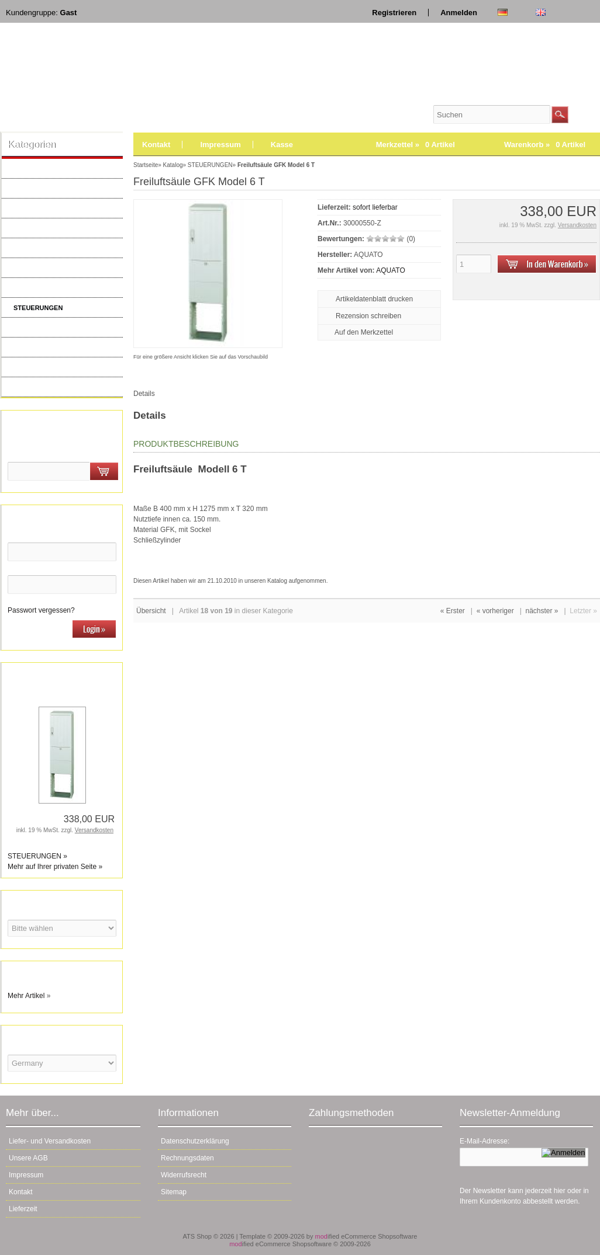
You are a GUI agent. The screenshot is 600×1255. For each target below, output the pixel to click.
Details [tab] (144, 394)
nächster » (541, 611)
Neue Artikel (30, 387)
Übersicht (151, 611)
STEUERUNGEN (38, 307)
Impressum (220, 144)
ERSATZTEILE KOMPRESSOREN (63, 268)
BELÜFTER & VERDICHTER (54, 228)
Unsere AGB (28, 1158)
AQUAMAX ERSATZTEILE (51, 188)
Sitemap (174, 1192)
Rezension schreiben (368, 316)
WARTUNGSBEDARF (45, 367)
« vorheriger (495, 611)
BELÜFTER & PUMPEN (47, 208)
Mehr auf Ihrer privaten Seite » (55, 867)
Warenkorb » (544, 144)
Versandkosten (94, 830)
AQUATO (390, 270)
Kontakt (156, 144)
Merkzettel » (415, 144)
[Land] (62, 1063)
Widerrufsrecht (183, 1175)
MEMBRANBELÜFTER (46, 248)
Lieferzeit (23, 1209)
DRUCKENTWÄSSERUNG (52, 327)
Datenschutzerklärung (195, 1141)
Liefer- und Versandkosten (50, 1141)
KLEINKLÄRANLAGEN (46, 347)
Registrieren (394, 12)
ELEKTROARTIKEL (41, 287)
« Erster (452, 611)
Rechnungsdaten (187, 1158)
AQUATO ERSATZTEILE (49, 168)
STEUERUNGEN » (37, 856)
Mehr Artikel (26, 996)
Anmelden (458, 12)
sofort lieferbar (375, 207)
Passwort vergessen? (41, 610)
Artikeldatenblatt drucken (374, 299)
